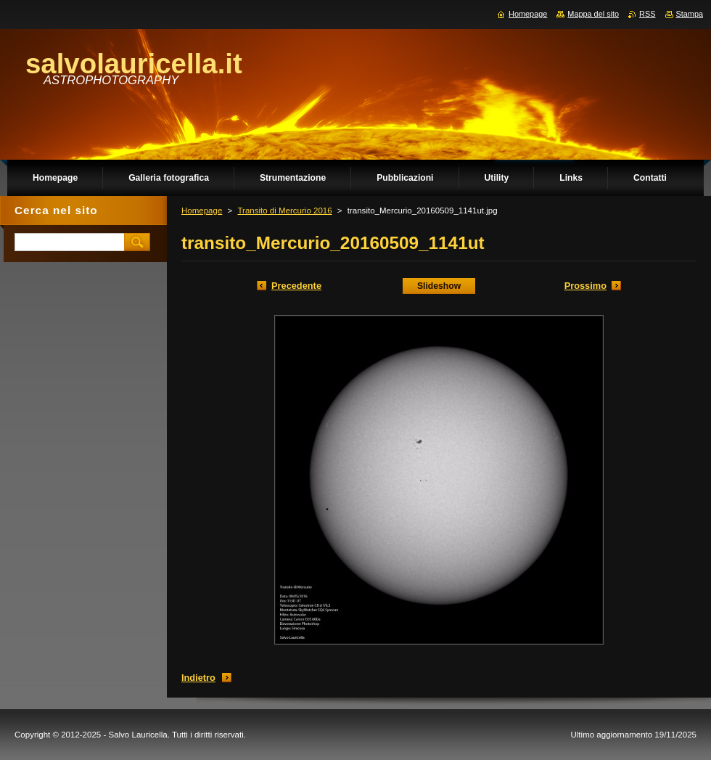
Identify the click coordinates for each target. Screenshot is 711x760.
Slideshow (439, 286)
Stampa (689, 13)
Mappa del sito (593, 13)
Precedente (296, 285)
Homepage (201, 210)
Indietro (198, 677)
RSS (647, 13)
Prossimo (585, 285)
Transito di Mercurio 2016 (284, 210)
